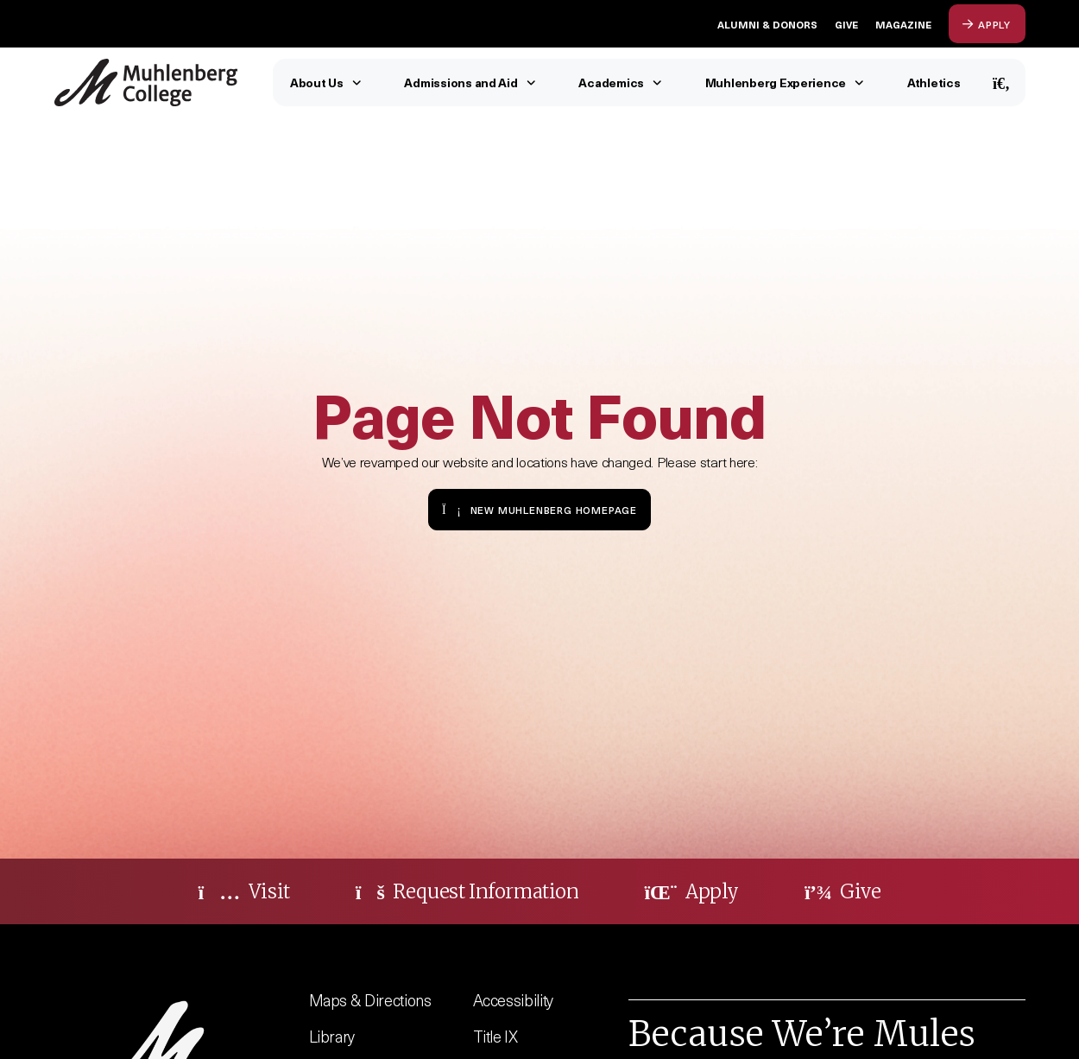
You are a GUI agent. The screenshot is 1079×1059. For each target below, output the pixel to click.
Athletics (934, 82)
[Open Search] (1001, 82)
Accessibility (513, 999)
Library (332, 1036)
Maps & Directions (370, 999)
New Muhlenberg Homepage (539, 509)
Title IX (495, 1036)
